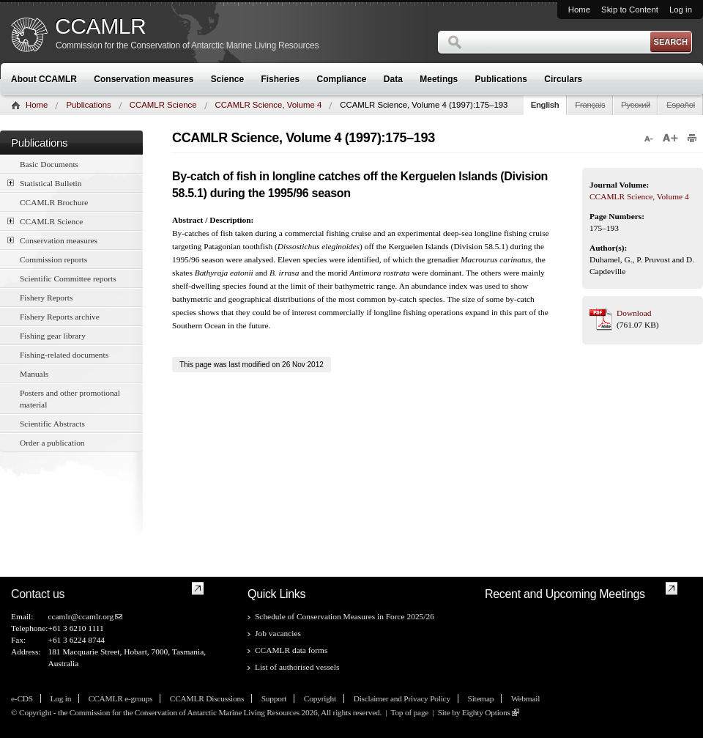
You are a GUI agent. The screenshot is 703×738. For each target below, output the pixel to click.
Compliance (342, 79)
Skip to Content (629, 9)
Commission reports (53, 259)
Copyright (320, 698)
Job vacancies (278, 633)
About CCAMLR (44, 79)
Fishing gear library (53, 335)
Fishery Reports (46, 297)
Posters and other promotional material (70, 398)
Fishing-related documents (64, 354)
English (545, 104)
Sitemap (481, 698)
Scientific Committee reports (68, 278)
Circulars (563, 79)
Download (634, 313)
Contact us (37, 594)
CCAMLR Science (163, 104)
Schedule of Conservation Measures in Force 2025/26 (344, 616)
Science (227, 79)
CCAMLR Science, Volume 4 (268, 104)
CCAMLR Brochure (54, 202)
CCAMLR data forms (291, 650)
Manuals (34, 373)
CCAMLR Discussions (207, 698)
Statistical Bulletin (44, 182)
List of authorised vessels (297, 667)
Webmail (525, 698)
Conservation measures (143, 79)
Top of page (409, 712)
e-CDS (22, 698)
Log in (680, 9)
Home (579, 9)
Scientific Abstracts (52, 423)
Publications (501, 79)
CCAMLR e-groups (120, 698)
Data (393, 79)
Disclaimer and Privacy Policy (402, 698)
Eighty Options (486, 712)
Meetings (439, 79)
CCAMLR (100, 26)
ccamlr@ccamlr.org (81, 616)
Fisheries (280, 79)
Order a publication (52, 442)
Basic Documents (49, 164)
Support (273, 698)
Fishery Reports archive (60, 316)
